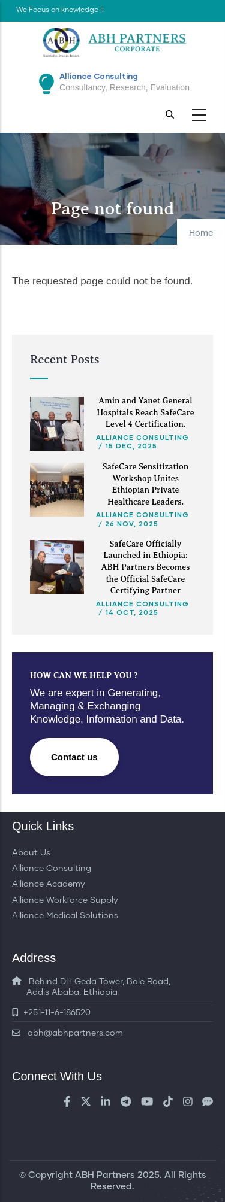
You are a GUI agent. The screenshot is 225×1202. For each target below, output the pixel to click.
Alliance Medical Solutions (65, 916)
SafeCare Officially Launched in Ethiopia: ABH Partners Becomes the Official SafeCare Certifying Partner (145, 567)
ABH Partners (105, 1175)
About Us (31, 853)
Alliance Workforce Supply (65, 900)
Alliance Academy (48, 884)
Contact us (74, 757)
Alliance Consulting (142, 437)
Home (201, 233)
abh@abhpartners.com (67, 1033)
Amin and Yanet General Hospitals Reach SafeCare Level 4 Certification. (145, 412)
